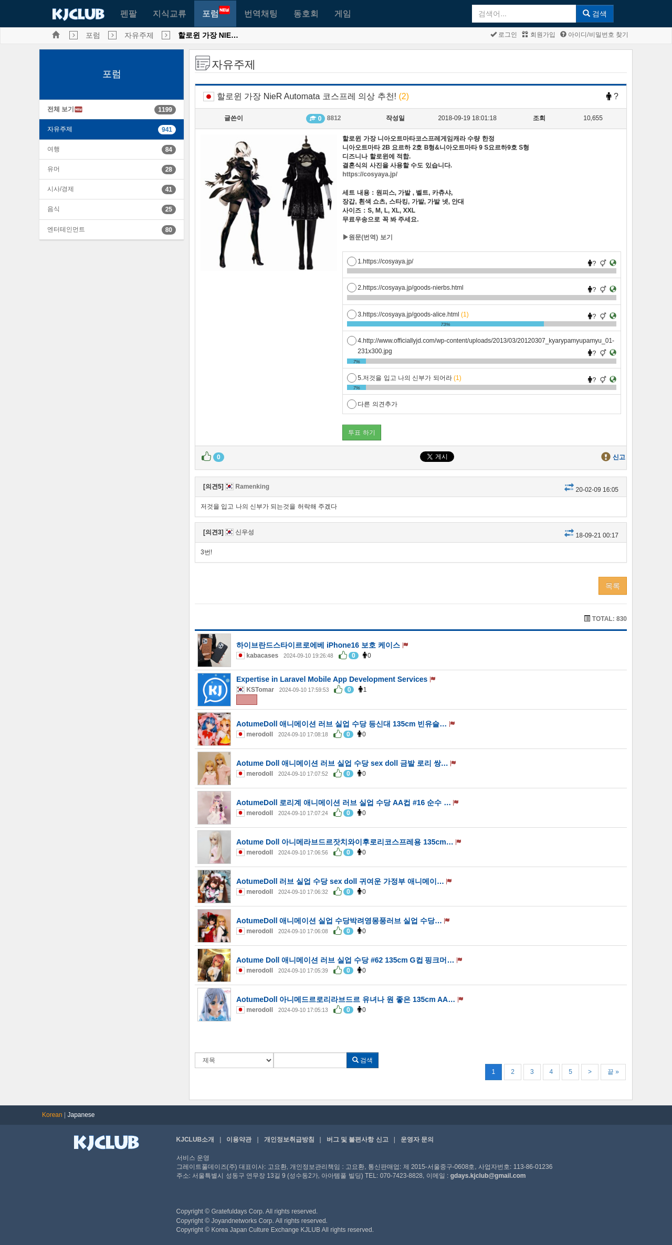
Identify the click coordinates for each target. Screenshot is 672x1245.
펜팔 (128, 13)
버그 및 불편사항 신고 (357, 1139)
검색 (595, 13)
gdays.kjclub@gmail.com (488, 1175)
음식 (53, 209)
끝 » (613, 1071)
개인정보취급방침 (289, 1139)
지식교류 (169, 13)
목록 (612, 586)
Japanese (81, 1115)
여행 (53, 149)
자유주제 (139, 35)
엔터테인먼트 (66, 229)
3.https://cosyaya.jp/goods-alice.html (407, 314)
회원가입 (538, 34)
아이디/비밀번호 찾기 (594, 34)
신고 (619, 457)
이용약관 (238, 1139)
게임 (342, 13)
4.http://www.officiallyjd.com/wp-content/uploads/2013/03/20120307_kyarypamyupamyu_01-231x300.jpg (480, 341)
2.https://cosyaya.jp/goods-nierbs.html (405, 287)
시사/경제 (60, 189)
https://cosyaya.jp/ (369, 174)
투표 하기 (361, 432)
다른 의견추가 (372, 404)
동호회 (306, 13)
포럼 (216, 12)
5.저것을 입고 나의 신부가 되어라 (404, 378)
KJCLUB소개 (195, 1139)
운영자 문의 (417, 1139)
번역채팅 (261, 13)
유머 (53, 169)
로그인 (503, 34)
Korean (52, 1115)
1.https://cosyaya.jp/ (380, 261)
